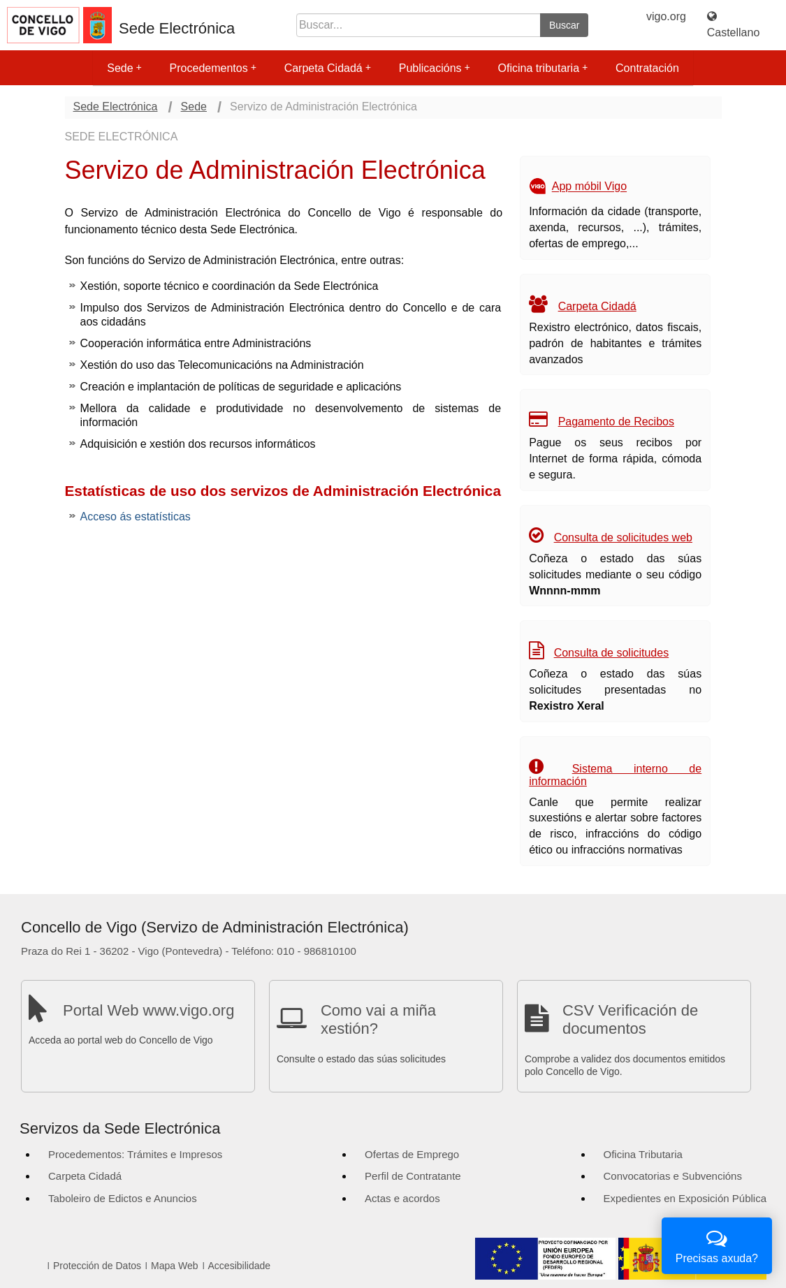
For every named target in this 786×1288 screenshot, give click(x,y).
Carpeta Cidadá (327, 68)
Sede (124, 68)
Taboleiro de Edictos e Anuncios (122, 1198)
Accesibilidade (239, 1265)
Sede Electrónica (177, 28)
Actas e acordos (402, 1198)
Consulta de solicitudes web (623, 537)
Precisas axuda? (717, 1244)
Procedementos (213, 68)
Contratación (647, 68)
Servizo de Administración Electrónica (323, 106)
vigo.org (666, 16)
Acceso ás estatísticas (135, 516)
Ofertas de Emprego (412, 1154)
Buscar (564, 25)
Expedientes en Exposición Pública (685, 1198)
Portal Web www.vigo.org (148, 1010)
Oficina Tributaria (643, 1154)
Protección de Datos (97, 1265)
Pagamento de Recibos (616, 421)
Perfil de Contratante (413, 1176)
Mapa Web (174, 1265)
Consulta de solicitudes (611, 653)
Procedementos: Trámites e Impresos (135, 1154)
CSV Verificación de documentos (630, 1019)
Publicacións (434, 68)
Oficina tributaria (543, 68)
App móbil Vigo (589, 187)
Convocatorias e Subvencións (673, 1176)
